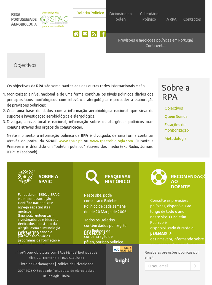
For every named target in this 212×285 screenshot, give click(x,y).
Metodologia (175, 138)
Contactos (192, 19)
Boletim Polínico (90, 13)
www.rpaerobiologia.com (111, 141)
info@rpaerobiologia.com (36, 252)
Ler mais (28, 233)
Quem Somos (176, 116)
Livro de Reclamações (37, 264)
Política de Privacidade (75, 264)
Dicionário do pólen (120, 16)
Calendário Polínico (149, 16)
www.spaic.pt (70, 141)
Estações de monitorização (177, 127)
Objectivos (174, 108)
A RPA (171, 19)
